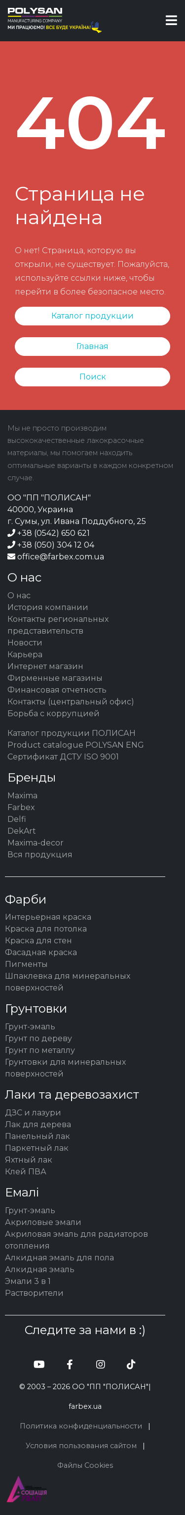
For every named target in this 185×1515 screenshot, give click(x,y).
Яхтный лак (28, 1160)
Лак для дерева (38, 1124)
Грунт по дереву (38, 1038)
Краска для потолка (46, 928)
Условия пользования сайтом (81, 1445)
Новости (24, 642)
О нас (19, 595)
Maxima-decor (35, 842)
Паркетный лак (37, 1148)
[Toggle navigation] (171, 20)
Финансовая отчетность (57, 690)
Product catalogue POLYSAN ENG (75, 745)
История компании (47, 607)
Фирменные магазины (55, 678)
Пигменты (26, 964)
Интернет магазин (45, 666)
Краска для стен (38, 940)
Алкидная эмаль (39, 1269)
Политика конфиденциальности (81, 1426)
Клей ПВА (25, 1171)
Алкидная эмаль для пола (59, 1257)
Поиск (92, 376)
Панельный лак (37, 1136)
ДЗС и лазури (33, 1112)
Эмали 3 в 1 (28, 1281)
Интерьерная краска (48, 917)
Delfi (16, 819)
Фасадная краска (41, 952)
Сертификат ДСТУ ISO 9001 (63, 756)
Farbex (21, 807)
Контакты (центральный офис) (70, 701)
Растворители (34, 1293)
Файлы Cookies (85, 1465)
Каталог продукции (92, 315)
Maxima (22, 795)
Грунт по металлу (40, 1050)
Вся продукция (40, 854)
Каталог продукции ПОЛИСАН (71, 733)
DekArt (21, 831)
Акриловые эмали (43, 1222)
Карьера (24, 654)
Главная (92, 346)
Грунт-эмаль (30, 1026)
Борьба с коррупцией (53, 713)
